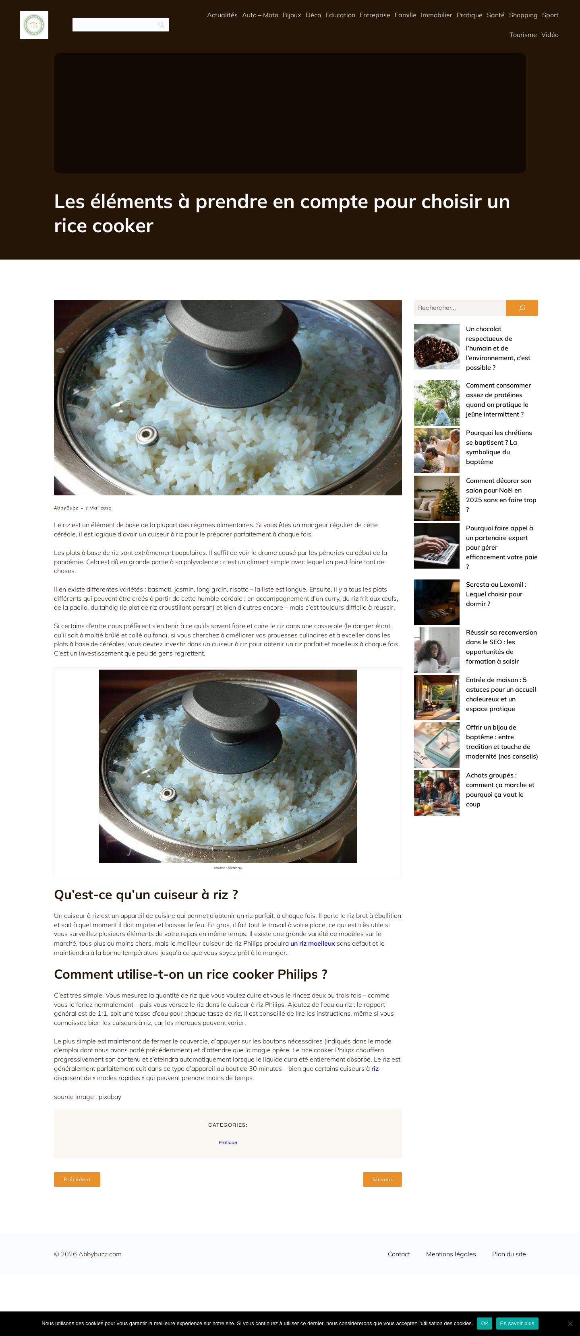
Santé (496, 15)
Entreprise (375, 15)
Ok (484, 1323)
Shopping (523, 15)
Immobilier (436, 15)
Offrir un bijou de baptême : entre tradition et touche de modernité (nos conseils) (469, 576)
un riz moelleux (312, 943)
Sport (550, 15)
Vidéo (550, 35)
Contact (399, 1254)
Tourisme (523, 35)
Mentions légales (451, 1254)
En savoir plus (517, 1323)
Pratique (470, 15)
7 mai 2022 (98, 508)
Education (340, 15)
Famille (405, 15)
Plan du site (509, 1254)
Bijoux (292, 15)
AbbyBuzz (66, 508)
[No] (570, 1324)
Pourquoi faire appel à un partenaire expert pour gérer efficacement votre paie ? (472, 457)
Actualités (222, 15)
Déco (313, 15)
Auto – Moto (260, 15)
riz (375, 1068)
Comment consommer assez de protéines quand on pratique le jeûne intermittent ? (469, 365)
